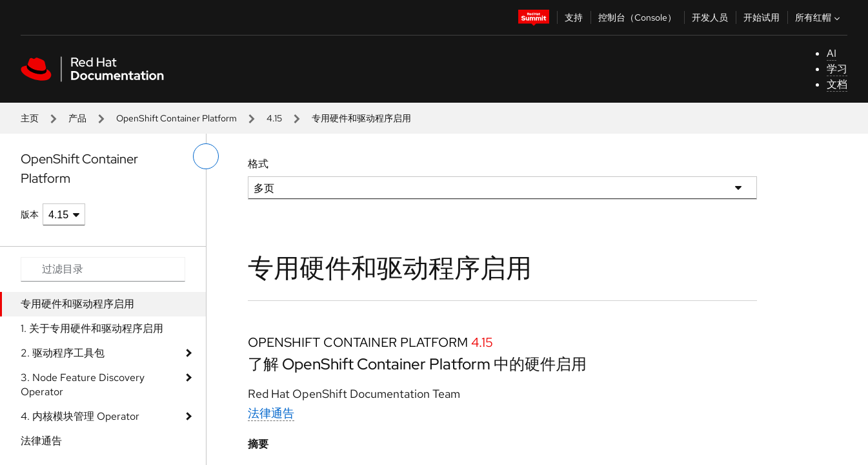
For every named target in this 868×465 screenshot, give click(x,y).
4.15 (274, 118)
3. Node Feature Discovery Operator (83, 384)
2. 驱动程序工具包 (63, 353)
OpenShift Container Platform (176, 118)
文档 (837, 84)
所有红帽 (819, 17)
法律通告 (41, 441)
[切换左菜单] (206, 156)
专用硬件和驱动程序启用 (77, 304)
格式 (258, 163)
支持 (574, 17)
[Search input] (103, 269)
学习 (837, 69)
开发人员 (710, 17)
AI (831, 53)
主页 (30, 118)
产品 (77, 118)
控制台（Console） (637, 17)
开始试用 (761, 17)
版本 (30, 214)
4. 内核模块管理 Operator (80, 416)
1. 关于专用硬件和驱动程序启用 (92, 328)
